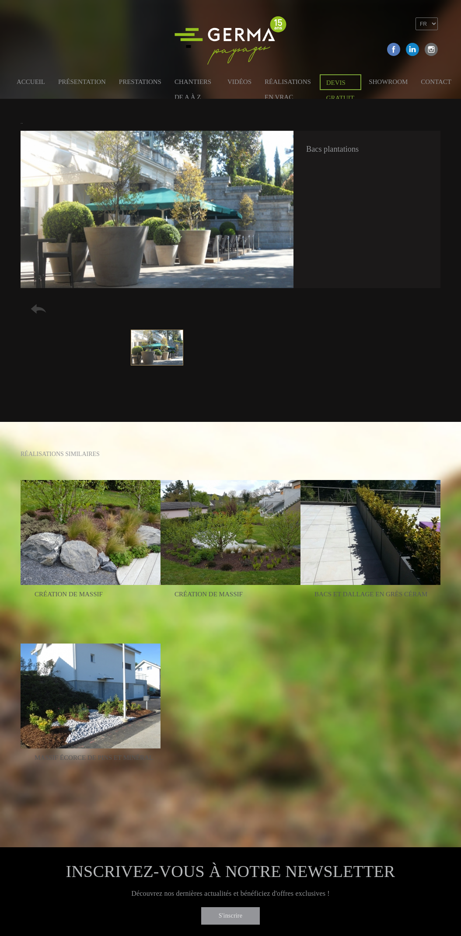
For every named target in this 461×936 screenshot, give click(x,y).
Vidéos (239, 81)
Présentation (82, 81)
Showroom (388, 81)
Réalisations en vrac (288, 83)
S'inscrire (230, 915)
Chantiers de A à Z (193, 83)
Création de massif (69, 594)
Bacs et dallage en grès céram (371, 594)
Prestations (140, 81)
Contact (436, 81)
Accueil (31, 81)
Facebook (393, 49)
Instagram (431, 49)
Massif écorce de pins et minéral (94, 757)
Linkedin (412, 49)
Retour (38, 309)
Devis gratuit (340, 84)
